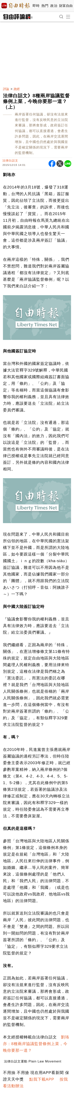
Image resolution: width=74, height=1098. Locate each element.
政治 (53, 6)
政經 (17, 89)
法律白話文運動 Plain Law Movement (32, 1061)
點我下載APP (41, 1079)
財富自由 (65, 6)
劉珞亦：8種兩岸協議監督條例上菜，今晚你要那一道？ (36, 1043)
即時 (36, 6)
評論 (6, 89)
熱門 (44, 6)
